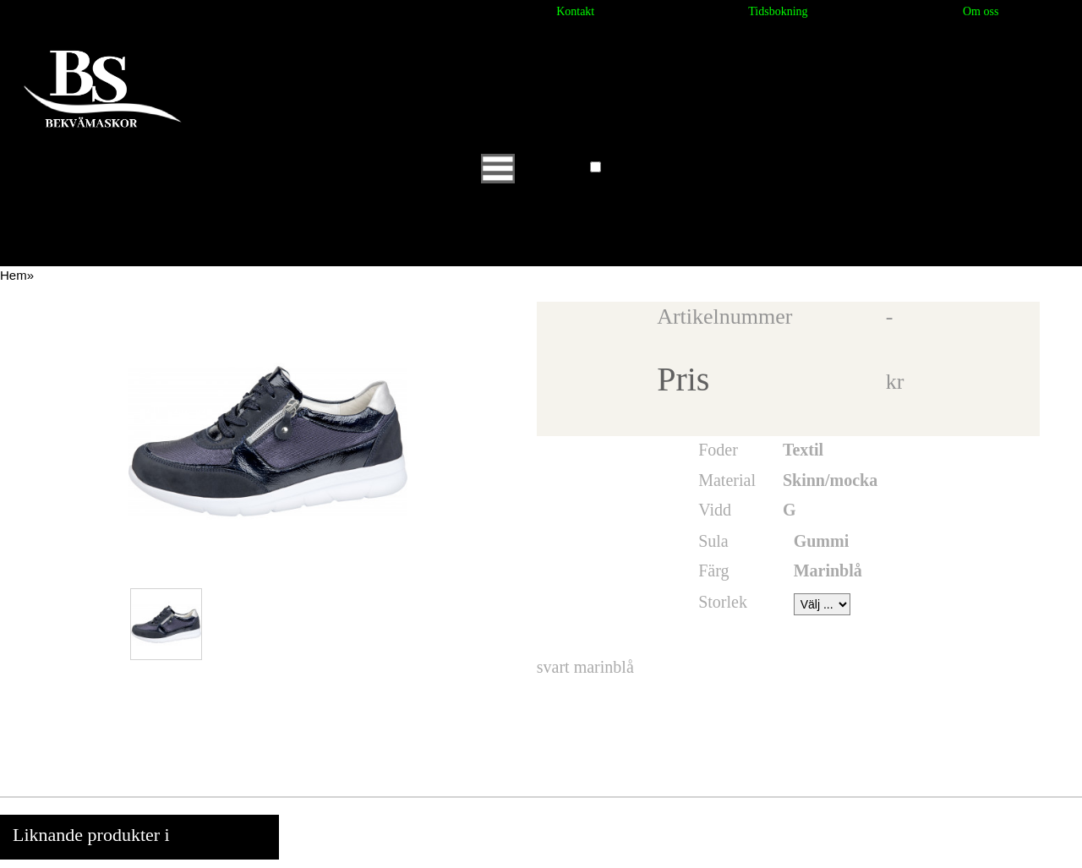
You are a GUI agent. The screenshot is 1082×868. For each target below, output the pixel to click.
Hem (13, 275)
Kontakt (575, 11)
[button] (595, 166)
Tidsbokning (777, 11)
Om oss (980, 11)
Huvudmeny (533, 168)
